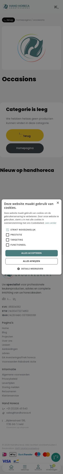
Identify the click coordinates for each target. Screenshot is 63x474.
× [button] (57, 203)
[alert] (31, 237)
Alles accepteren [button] (31, 253)
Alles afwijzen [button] (31, 261)
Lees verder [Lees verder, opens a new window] (51, 223)
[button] (31, 268)
